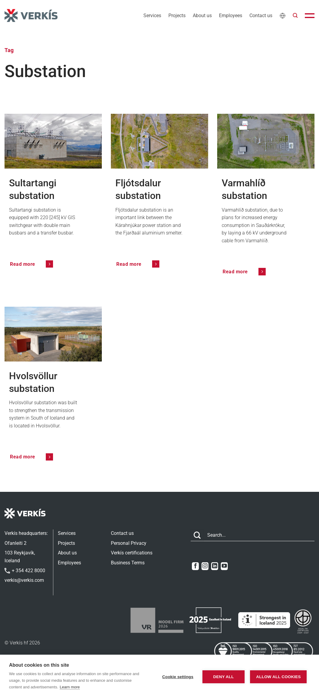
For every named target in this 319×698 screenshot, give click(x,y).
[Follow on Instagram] (205, 566)
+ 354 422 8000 (25, 570)
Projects (177, 15)
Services (152, 15)
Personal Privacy (128, 543)
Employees (230, 15)
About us (202, 15)
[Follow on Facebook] (195, 566)
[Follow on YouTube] (224, 566)
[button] (295, 15)
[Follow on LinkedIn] (214, 566)
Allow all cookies (277, 676)
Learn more (70, 687)
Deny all (221, 676)
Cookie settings (175, 676)
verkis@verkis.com (24, 580)
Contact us (260, 15)
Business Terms (128, 563)
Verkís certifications (131, 553)
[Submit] (197, 535)
